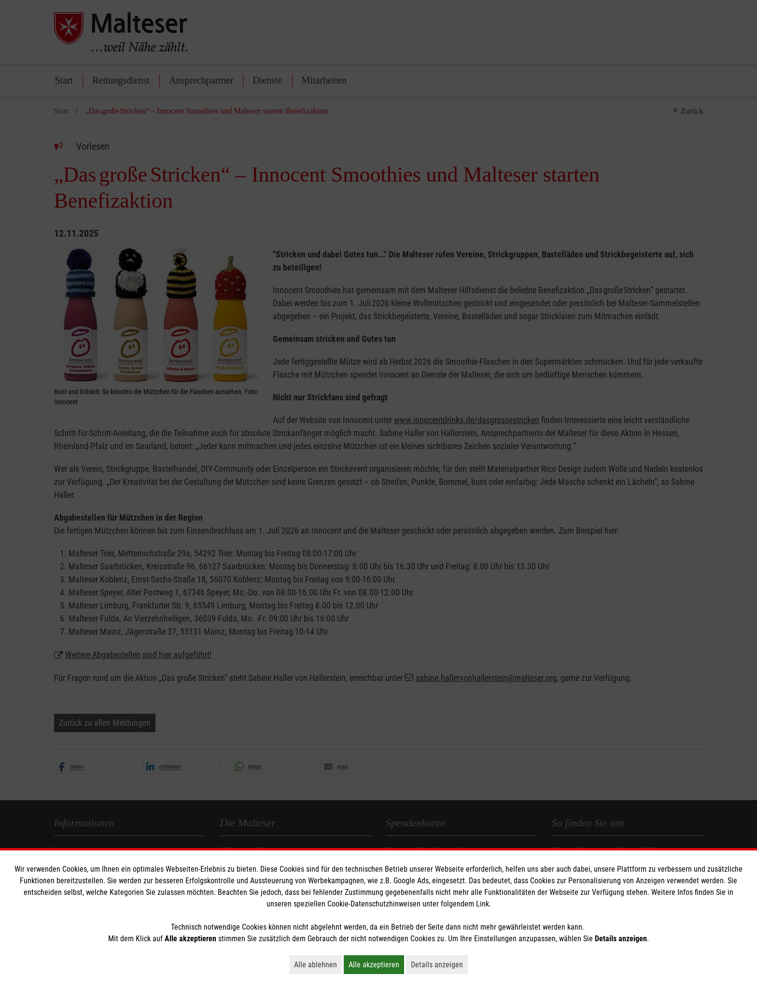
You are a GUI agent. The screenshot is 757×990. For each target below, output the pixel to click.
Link (482, 903)
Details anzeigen (439, 964)
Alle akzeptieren (376, 964)
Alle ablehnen (318, 964)
